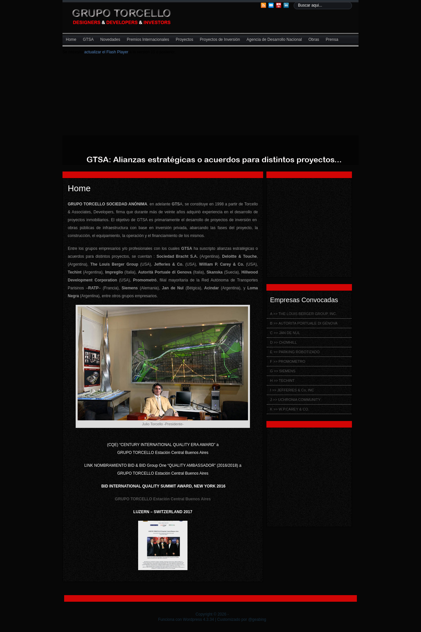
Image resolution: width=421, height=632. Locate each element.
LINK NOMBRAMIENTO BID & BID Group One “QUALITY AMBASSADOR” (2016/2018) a (162, 465)
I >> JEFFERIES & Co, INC (292, 390)
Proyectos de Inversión (220, 39)
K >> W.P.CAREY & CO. (289, 409)
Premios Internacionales (148, 39)
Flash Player (116, 52)
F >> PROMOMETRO (287, 361)
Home (71, 39)
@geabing (257, 619)
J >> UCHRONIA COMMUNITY (295, 400)
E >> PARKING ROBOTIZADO (295, 352)
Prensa (332, 39)
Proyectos (184, 39)
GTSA (88, 39)
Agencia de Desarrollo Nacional (274, 39)
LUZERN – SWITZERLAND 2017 (162, 512)
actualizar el (94, 52)
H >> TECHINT (282, 380)
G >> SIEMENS (282, 371)
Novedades (110, 39)
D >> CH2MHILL (283, 342)
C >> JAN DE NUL (285, 333)
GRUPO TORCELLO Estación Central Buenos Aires (162, 473)
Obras (314, 39)
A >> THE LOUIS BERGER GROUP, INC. (303, 314)
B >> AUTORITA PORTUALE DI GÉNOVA (303, 323)
